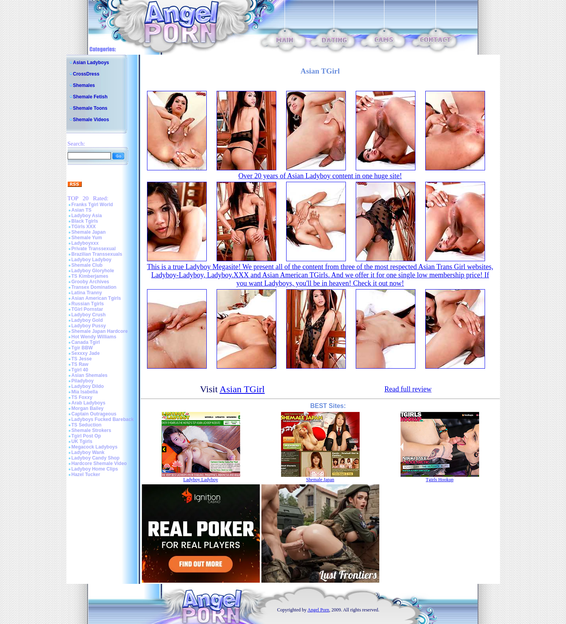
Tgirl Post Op (86, 436)
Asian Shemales (90, 375)
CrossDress (86, 74)
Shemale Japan (89, 232)
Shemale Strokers (91, 430)
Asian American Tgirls (96, 298)
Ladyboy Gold (87, 320)
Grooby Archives (90, 281)
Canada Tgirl (86, 342)
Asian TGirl (242, 389)
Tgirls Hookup (439, 479)
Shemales (84, 85)
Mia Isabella (85, 392)
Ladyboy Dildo (88, 386)
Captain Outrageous (94, 414)
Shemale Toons (90, 108)
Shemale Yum (87, 237)
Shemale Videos (91, 119)
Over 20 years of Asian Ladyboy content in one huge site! (320, 176)
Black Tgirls (85, 221)
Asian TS (82, 210)
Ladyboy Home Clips (95, 469)
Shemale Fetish (90, 97)
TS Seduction (87, 425)
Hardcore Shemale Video (99, 463)
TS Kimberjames (90, 276)
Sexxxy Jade (86, 353)
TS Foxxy (82, 397)
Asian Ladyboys (91, 62)
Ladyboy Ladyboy (92, 259)
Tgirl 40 (80, 370)
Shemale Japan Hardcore (100, 331)
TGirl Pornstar (87, 309)
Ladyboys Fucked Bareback (103, 419)
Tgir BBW (82, 348)
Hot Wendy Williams (94, 337)
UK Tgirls (82, 441)
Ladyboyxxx (85, 243)
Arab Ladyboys (89, 403)
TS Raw (80, 364)
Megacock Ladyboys (95, 447)
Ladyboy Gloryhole (93, 270)
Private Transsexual (94, 248)
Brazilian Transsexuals (97, 254)
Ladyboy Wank (88, 452)
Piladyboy (83, 381)
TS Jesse (82, 359)
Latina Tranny (87, 292)
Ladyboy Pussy (89, 326)
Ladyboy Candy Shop (96, 458)
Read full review (408, 389)
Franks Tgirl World (92, 204)
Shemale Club (87, 265)
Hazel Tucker (86, 474)
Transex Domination (94, 287)
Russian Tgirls (88, 303)
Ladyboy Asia (87, 215)
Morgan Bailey (88, 408)
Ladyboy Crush (89, 315)
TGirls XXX (84, 226)
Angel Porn (318, 610)
